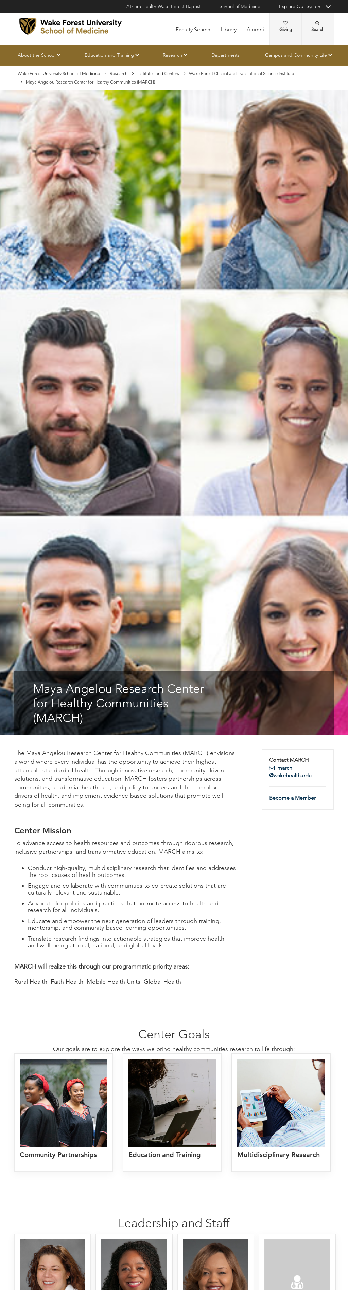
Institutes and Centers (158, 73)
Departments (225, 55)
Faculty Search (193, 29)
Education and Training (109, 55)
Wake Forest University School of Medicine (59, 73)
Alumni (255, 29)
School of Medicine (240, 6)
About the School (36, 55)
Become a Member (292, 798)
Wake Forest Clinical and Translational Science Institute (241, 73)
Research (172, 55)
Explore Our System (300, 6)
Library (229, 29)
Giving (285, 26)
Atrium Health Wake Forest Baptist (163, 6)
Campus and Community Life (296, 55)
